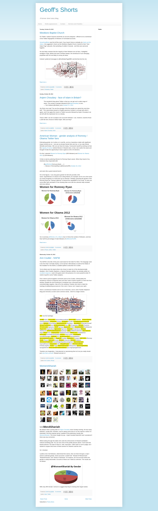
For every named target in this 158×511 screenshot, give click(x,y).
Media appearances (51, 24)
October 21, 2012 (68, 105)
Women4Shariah (48, 366)
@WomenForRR (71, 239)
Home (40, 24)
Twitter (51, 89)
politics (50, 249)
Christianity (47, 89)
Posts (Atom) (50, 502)
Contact (62, 24)
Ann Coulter (47, 360)
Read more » (43, 82)
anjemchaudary (74, 103)
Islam (54, 130)
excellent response (45, 273)
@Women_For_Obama (56, 237)
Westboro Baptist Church (52, 33)
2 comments (58, 128)
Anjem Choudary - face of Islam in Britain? (60, 97)
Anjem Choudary (48, 130)
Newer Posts (43, 499)
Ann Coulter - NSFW (50, 258)
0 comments (59, 87)
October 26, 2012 (76, 166)
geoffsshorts (48, 164)
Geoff (47, 87)
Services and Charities (75, 24)
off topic (46, 249)
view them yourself (47, 353)
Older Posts (88, 499)
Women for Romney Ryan (58, 153)
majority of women (47, 148)
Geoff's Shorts (59, 9)
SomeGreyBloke (44, 42)
